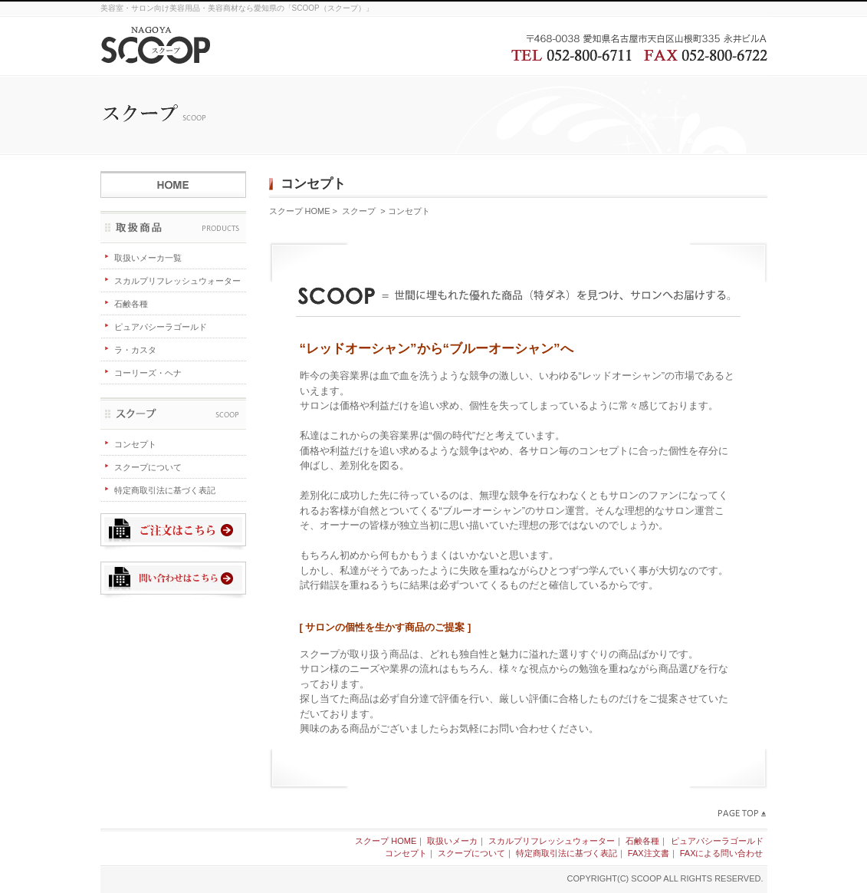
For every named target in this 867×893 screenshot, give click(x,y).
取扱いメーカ (452, 840)
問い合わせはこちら (173, 580)
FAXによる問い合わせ (722, 853)
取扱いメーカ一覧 (148, 257)
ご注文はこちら (173, 531)
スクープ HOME (173, 179)
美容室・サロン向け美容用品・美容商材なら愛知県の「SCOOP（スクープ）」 (236, 8)
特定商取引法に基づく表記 (164, 490)
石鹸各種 (131, 303)
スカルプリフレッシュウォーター (177, 280)
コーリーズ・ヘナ (148, 372)
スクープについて (148, 467)
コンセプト (135, 444)
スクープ (173, 414)
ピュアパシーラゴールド (160, 326)
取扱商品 (173, 227)
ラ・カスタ (135, 349)
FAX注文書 (648, 853)
